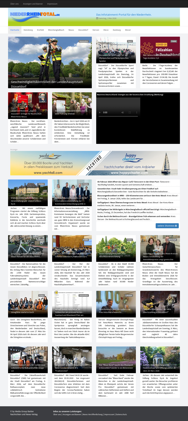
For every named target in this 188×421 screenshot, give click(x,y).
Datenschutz (121, 414)
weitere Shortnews (167, 226)
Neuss (71, 30)
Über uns (14, 4)
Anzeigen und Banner (33, 4)
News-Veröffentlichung (93, 414)
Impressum (52, 4)
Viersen (96, 30)
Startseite (14, 30)
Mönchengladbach (56, 30)
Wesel (128, 30)
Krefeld (40, 30)
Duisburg (117, 30)
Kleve (106, 30)
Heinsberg (28, 30)
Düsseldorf (83, 30)
